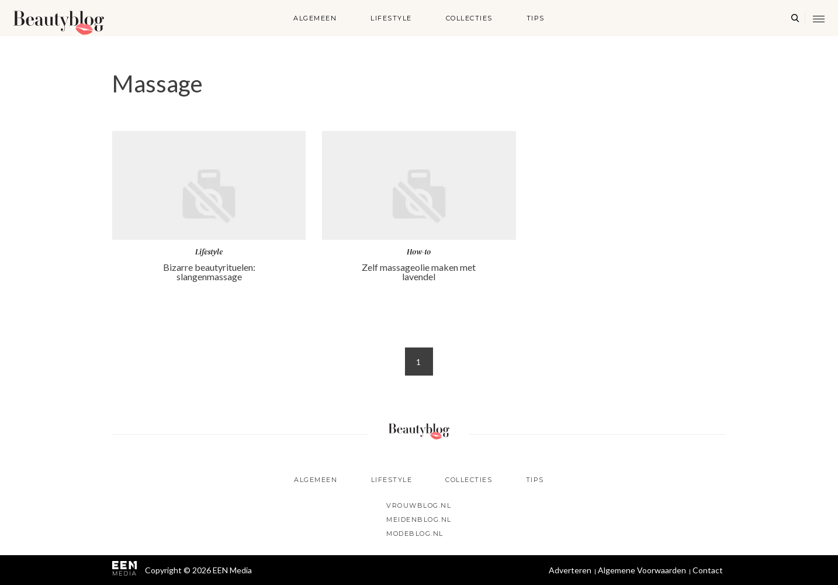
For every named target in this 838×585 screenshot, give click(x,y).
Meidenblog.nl (419, 519)
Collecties (469, 18)
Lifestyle (391, 18)
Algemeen (315, 18)
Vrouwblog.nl (418, 505)
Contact (707, 570)
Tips (536, 18)
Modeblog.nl (415, 533)
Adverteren (570, 570)
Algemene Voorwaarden (642, 570)
